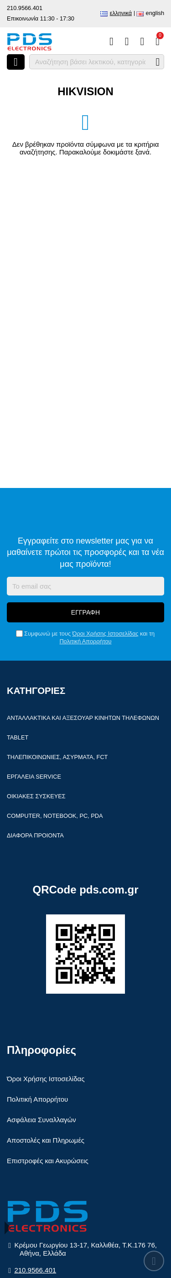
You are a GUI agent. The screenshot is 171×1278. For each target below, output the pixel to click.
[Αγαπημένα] (127, 41)
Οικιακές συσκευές (36, 796)
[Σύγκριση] (111, 41)
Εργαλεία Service (34, 776)
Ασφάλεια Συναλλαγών (41, 1120)
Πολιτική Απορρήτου (85, 641)
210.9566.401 (24, 8)
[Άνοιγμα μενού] (16, 62)
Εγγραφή (85, 612)
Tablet (17, 737)
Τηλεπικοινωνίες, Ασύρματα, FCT (57, 757)
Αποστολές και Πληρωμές (45, 1140)
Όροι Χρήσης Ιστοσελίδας (106, 633)
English (155, 13)
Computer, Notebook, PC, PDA (55, 815)
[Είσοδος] (142, 41)
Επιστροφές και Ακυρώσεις (47, 1161)
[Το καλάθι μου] (157, 41)
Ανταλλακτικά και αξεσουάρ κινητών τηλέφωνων (83, 717)
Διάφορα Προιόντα (35, 835)
